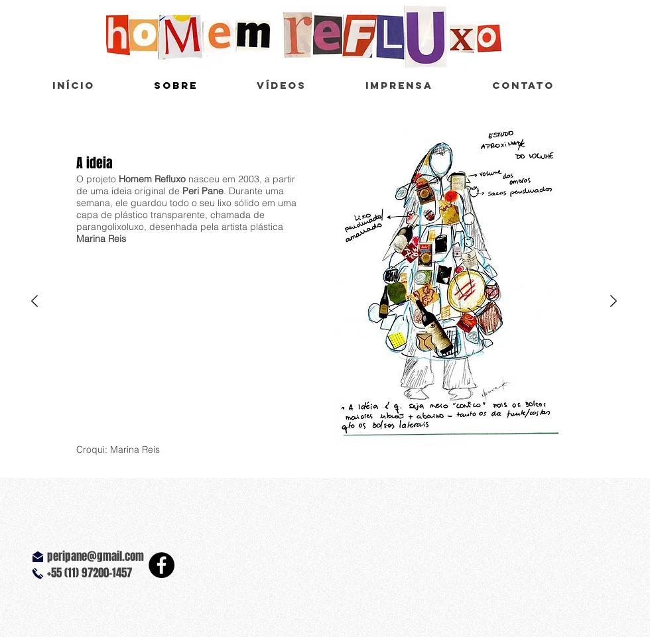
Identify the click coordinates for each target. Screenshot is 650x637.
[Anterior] (34, 302)
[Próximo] (613, 302)
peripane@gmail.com (95, 556)
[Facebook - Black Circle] (161, 565)
